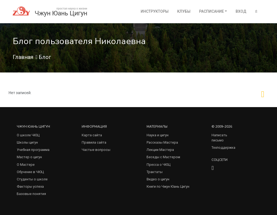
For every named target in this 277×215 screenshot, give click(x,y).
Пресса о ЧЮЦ (158, 165)
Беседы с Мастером (163, 157)
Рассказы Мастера (162, 142)
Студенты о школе (32, 179)
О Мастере (26, 165)
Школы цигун (27, 142)
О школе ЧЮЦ (28, 135)
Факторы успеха (30, 186)
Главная (23, 57)
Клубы (183, 11)
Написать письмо (219, 137)
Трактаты (155, 172)
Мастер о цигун (29, 157)
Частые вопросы (96, 150)
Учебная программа (33, 150)
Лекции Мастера (160, 150)
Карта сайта (92, 135)
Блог (45, 57)
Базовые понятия (31, 194)
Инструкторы (155, 11)
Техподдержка (223, 147)
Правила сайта (94, 142)
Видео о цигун (158, 179)
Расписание (211, 11)
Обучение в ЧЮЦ (30, 172)
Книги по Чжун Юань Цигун (168, 186)
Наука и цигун (158, 135)
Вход (241, 11)
